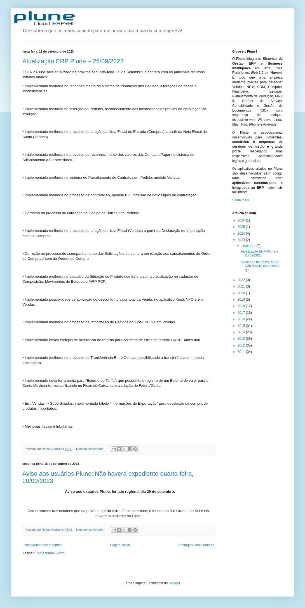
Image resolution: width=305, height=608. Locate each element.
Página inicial (120, 545)
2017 (242, 313)
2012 (242, 345)
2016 (242, 319)
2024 (242, 233)
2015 (242, 326)
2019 (242, 299)
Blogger (174, 583)
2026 (242, 220)
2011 (242, 352)
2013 (242, 339)
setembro (248, 246)
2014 (242, 332)
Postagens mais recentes (43, 545)
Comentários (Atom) (50, 553)
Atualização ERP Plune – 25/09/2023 (73, 61)
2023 (242, 240)
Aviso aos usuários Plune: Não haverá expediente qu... (260, 266)
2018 (242, 306)
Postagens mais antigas (196, 545)
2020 (242, 293)
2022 (242, 280)
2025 (242, 227)
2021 (242, 286)
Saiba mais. (241, 200)
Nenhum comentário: (90, 449)
